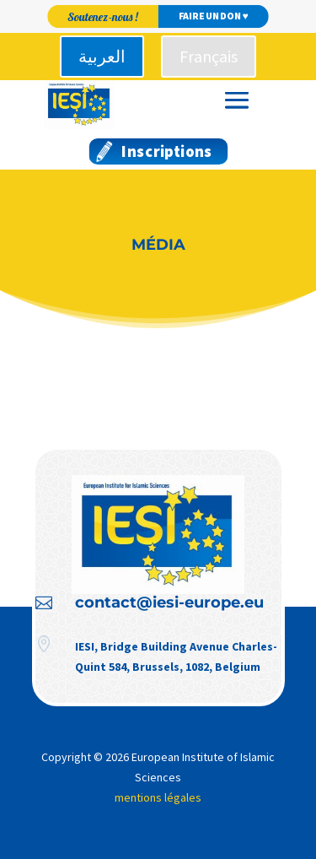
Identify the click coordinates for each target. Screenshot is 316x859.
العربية (102, 56)
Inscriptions (166, 151)
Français (208, 56)
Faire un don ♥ (214, 16)
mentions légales (158, 797)
